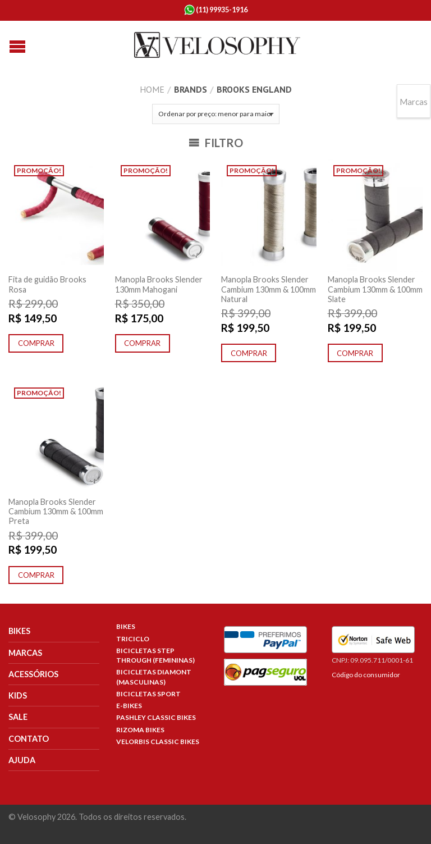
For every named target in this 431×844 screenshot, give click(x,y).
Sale (17, 717)
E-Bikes (129, 705)
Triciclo (132, 639)
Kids (17, 695)
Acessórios (33, 674)
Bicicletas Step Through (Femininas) (155, 655)
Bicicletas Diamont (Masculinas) (153, 677)
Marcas (25, 653)
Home (152, 89)
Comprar (36, 343)
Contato (28, 738)
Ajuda (21, 760)
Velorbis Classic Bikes (157, 741)
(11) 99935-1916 (215, 10)
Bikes (19, 631)
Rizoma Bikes (140, 730)
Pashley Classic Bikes (156, 717)
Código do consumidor (366, 674)
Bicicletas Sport (148, 694)
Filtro (216, 142)
